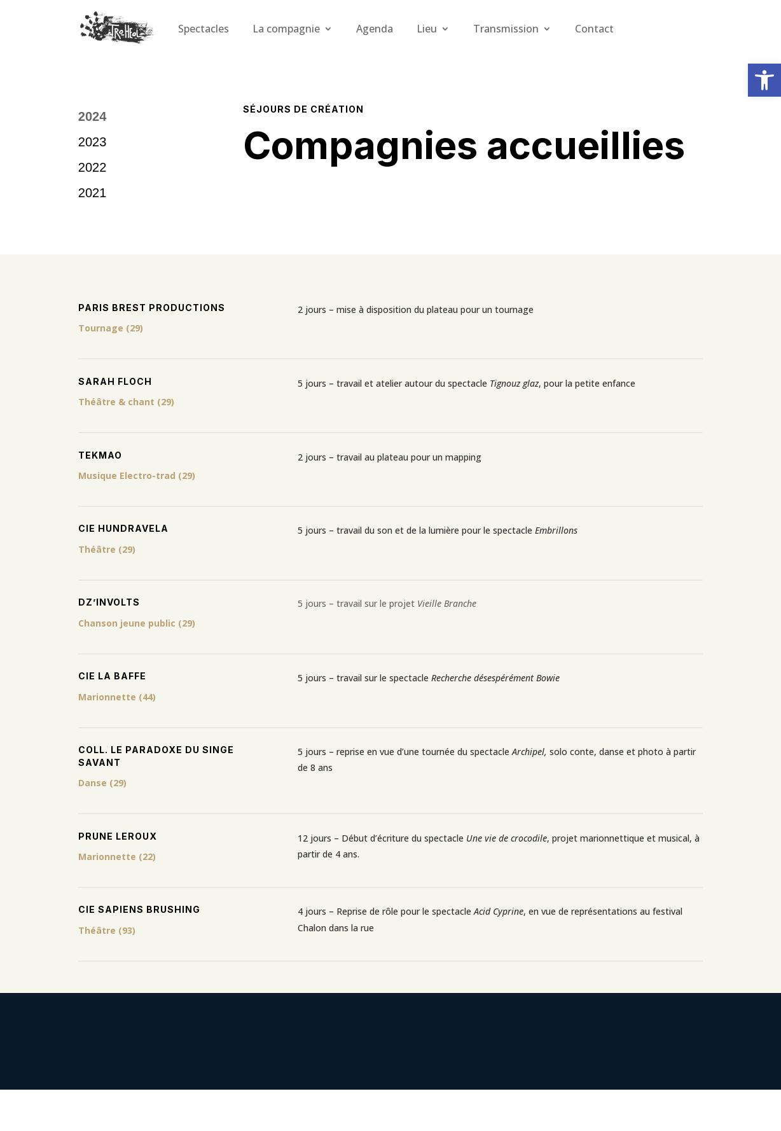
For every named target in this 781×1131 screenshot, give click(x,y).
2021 (92, 193)
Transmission (506, 29)
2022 (92, 167)
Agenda (374, 29)
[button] (764, 80)
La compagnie (286, 29)
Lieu (427, 29)
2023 (92, 142)
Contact (594, 29)
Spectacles (203, 29)
